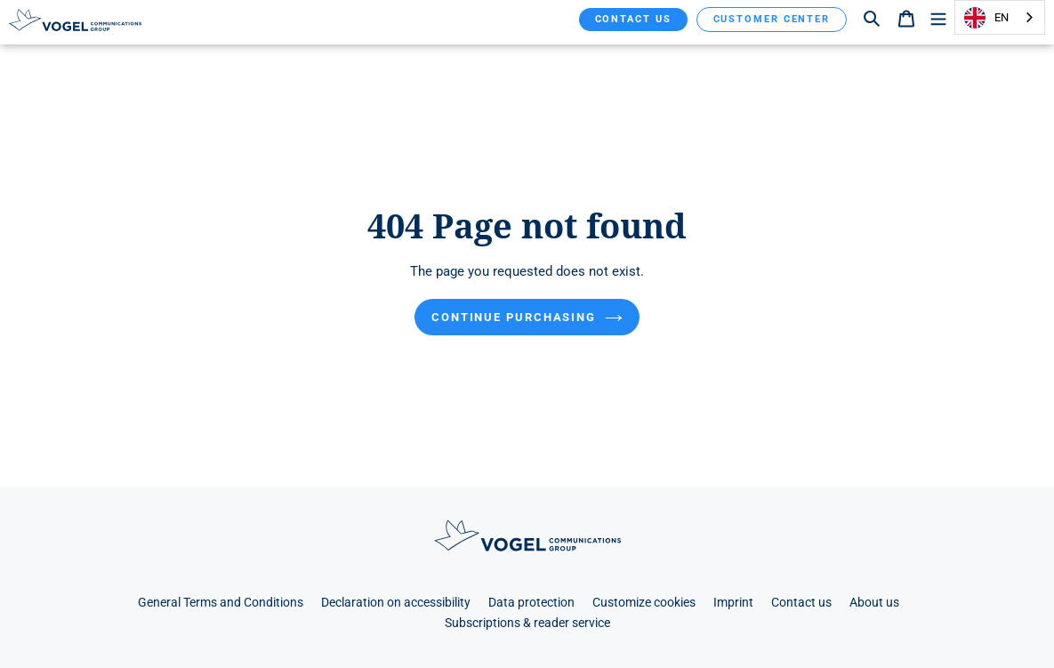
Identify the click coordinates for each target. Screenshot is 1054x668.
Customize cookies (644, 602)
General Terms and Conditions (220, 602)
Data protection (531, 602)
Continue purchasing (527, 317)
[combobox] (999, 17)
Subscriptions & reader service (527, 623)
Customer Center (772, 19)
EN (986, 17)
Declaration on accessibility (396, 602)
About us (874, 602)
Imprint (733, 602)
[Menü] (938, 17)
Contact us (633, 19)
